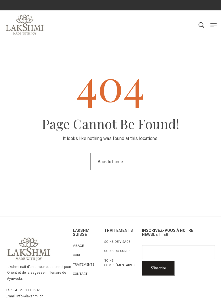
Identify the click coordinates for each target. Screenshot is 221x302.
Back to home (110, 161)
